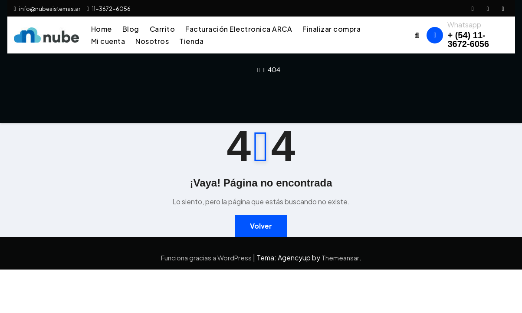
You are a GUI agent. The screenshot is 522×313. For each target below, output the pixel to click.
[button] (417, 35)
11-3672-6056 (109, 8)
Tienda (191, 41)
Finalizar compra (331, 28)
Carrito (162, 28)
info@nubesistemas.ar (47, 8)
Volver (261, 225)
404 (274, 69)
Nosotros (152, 41)
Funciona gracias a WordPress (207, 257)
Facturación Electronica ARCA (238, 28)
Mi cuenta (108, 41)
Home (101, 28)
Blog (130, 28)
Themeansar (340, 257)
